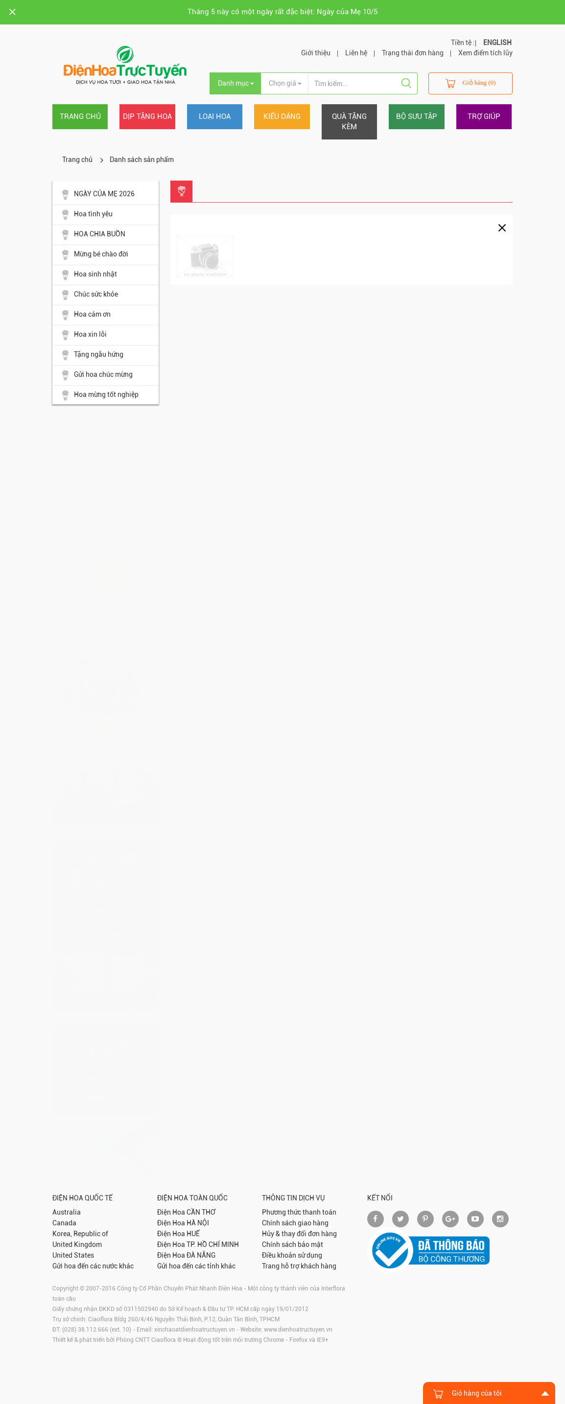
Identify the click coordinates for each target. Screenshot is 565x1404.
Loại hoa (215, 116)
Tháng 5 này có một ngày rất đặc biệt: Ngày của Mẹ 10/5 (282, 11)
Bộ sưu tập (416, 116)
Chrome (273, 1339)
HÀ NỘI (198, 1223)
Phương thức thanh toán (299, 1212)
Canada (64, 1223)
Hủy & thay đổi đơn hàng (299, 1234)
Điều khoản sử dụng (292, 1255)
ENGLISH (497, 42)
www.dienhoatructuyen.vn (298, 1329)
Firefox (298, 1339)
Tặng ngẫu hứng (92, 355)
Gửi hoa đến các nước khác (93, 1266)
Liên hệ (356, 53)
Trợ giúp (484, 116)
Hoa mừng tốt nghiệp (100, 395)
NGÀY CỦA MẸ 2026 (98, 195)
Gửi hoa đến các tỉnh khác (196, 1266)
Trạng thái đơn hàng (413, 53)
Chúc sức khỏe (90, 295)
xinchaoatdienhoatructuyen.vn (194, 1329)
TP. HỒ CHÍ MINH (213, 1244)
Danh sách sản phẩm (142, 159)
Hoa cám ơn (86, 315)
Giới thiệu (315, 53)
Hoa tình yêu (87, 215)
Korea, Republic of (80, 1234)
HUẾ (193, 1234)
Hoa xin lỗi (84, 335)
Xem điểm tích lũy (485, 53)
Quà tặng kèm (349, 121)
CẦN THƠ (201, 1212)
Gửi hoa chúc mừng (97, 375)
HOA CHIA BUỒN (93, 235)
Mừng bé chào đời (95, 255)
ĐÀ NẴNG (201, 1255)
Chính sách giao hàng (295, 1223)
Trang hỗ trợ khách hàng (299, 1266)
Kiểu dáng (282, 116)
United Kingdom (77, 1244)
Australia (66, 1212)
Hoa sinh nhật (89, 275)
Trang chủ (80, 116)
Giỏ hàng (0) (471, 83)
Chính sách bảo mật (292, 1244)
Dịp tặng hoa (147, 116)
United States (73, 1255)
